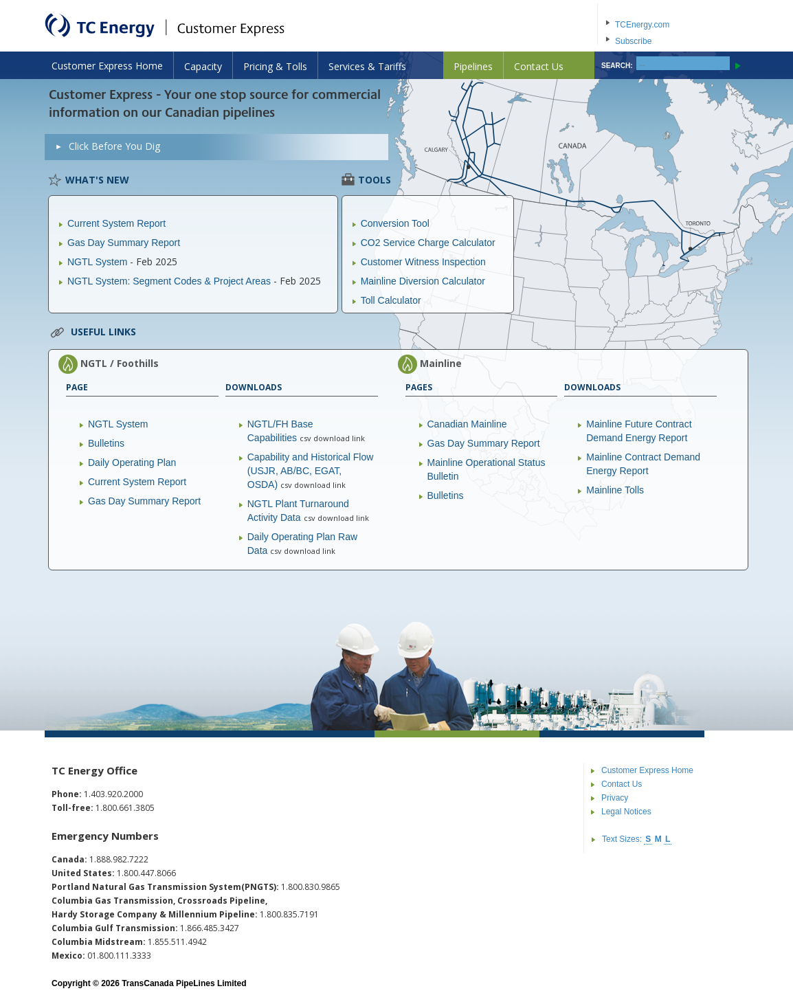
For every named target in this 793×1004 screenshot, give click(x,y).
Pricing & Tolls (275, 66)
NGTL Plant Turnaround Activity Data (298, 510)
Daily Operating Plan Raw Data (302, 543)
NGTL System (97, 261)
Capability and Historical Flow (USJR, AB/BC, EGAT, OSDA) (310, 470)
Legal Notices (626, 811)
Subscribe (633, 41)
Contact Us (538, 66)
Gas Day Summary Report (123, 242)
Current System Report (116, 223)
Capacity (203, 66)
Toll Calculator (391, 300)
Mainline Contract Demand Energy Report (643, 463)
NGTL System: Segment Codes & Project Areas (169, 281)
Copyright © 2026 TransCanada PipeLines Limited (149, 983)
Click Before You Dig (114, 146)
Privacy (614, 798)
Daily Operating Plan (132, 462)
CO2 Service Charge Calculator (428, 242)
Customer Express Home (107, 65)
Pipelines (473, 66)
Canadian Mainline (467, 424)
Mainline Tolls (615, 489)
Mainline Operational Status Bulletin (486, 469)
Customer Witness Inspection (423, 261)
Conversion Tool (395, 223)
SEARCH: (617, 65)
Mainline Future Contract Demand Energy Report (638, 431)
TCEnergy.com (642, 25)
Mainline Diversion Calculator (423, 281)
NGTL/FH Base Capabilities (280, 431)
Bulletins (106, 443)
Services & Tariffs (367, 66)
